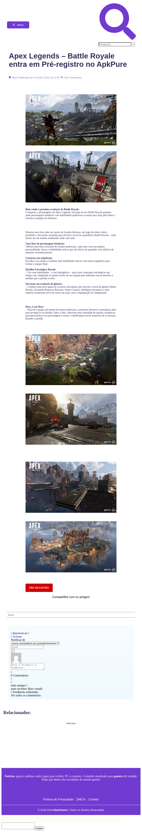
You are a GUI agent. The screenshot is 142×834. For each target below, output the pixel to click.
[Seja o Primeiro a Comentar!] (29, 667)
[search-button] (133, 44)
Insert (43, 830)
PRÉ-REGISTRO (39, 587)
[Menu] (18, 24)
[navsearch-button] (117, 38)
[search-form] (115, 44)
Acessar (16, 636)
